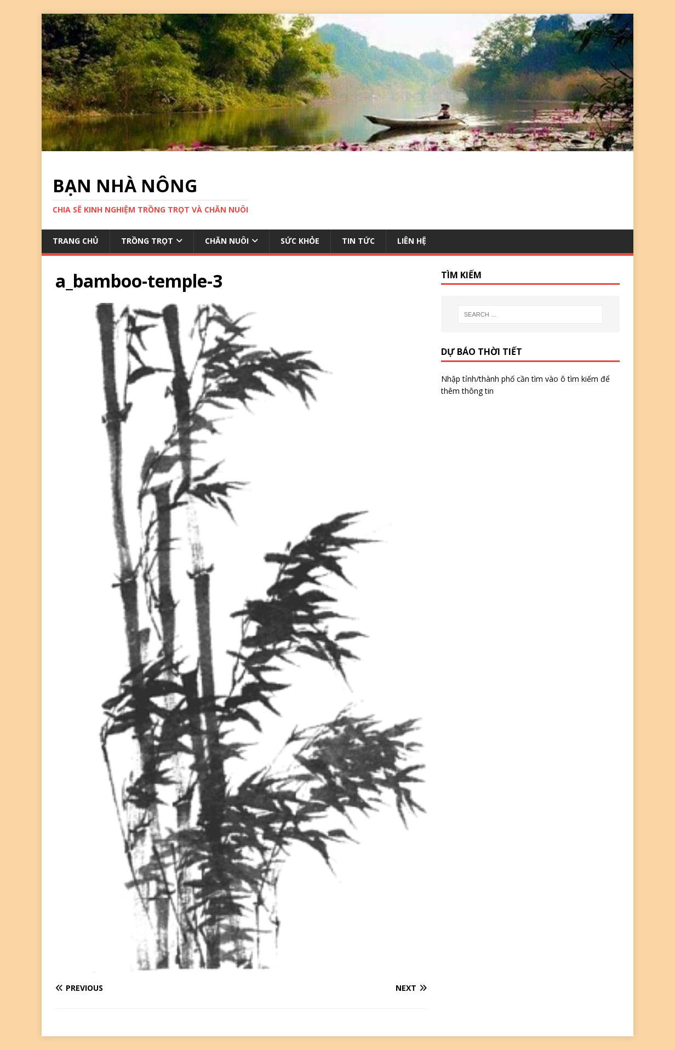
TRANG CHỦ (76, 241)
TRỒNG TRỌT (147, 241)
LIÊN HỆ (411, 241)
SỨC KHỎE (300, 241)
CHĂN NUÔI (227, 241)
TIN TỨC (358, 241)
